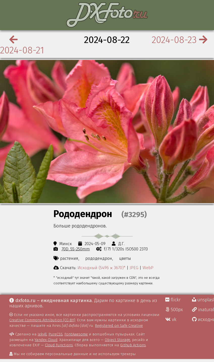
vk (170, 319)
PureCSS (55, 334)
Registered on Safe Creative (119, 325)
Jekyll (42, 334)
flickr (173, 300)
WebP (148, 267)
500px (174, 309)
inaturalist (203, 309)
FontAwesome (76, 334)
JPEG (134, 267)
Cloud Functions (59, 345)
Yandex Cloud (46, 339)
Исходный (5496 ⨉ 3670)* (101, 267)
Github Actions (133, 345)
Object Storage (117, 339)
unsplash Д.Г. (203, 300)
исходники (203, 319)
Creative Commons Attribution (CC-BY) (42, 320)
